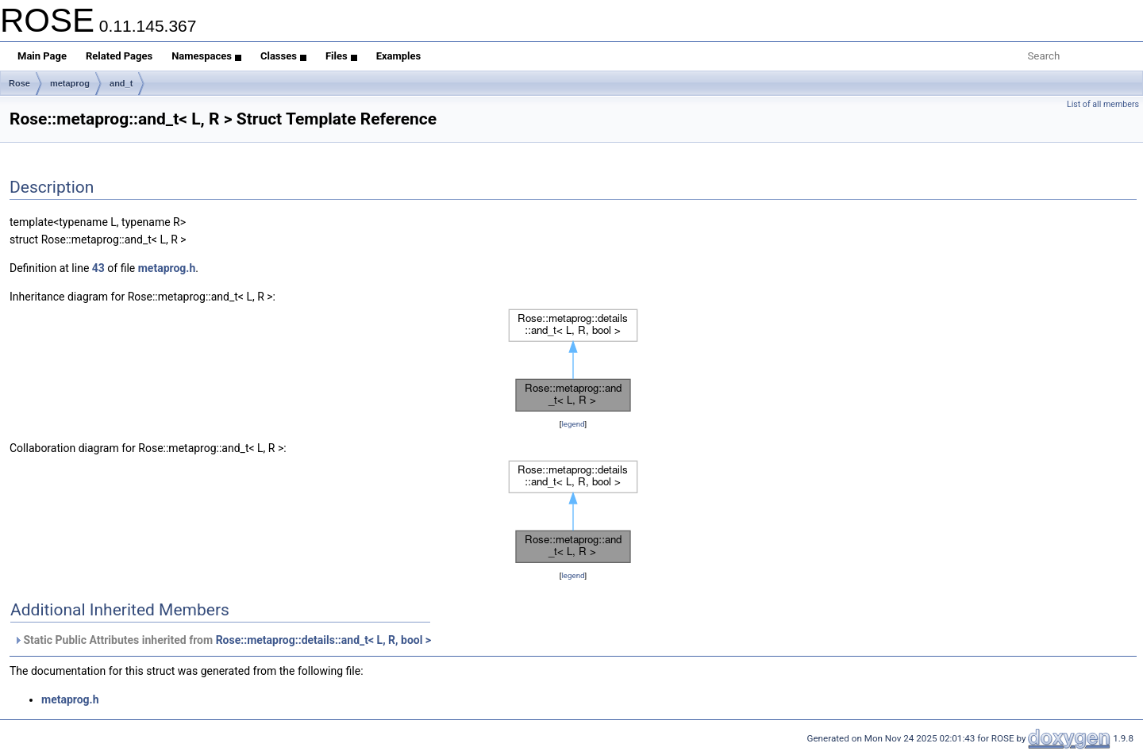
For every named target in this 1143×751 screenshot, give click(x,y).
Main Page (42, 56)
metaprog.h (167, 268)
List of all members (1103, 104)
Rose (19, 83)
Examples (398, 56)
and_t (121, 83)
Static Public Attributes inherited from (222, 640)
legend (572, 424)
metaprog (70, 83)
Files (341, 56)
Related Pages (119, 56)
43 (98, 268)
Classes (283, 56)
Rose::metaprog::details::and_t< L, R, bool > (323, 640)
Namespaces (206, 56)
